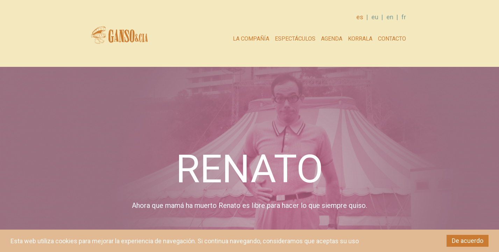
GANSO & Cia (119, 36)
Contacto (392, 38)
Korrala (360, 38)
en (389, 17)
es (359, 17)
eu (374, 17)
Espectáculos (295, 38)
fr (403, 17)
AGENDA (331, 38)
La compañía (251, 38)
